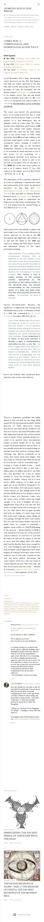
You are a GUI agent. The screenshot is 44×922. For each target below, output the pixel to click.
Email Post (7, 598)
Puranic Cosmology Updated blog (26, 719)
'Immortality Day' (22, 92)
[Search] (38, 3)
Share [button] (6, 595)
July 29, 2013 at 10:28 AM (31, 683)
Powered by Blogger (22, 914)
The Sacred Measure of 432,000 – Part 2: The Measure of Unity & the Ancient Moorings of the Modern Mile (21, 889)
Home (6, 27)
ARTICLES (29, 27)
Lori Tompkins (16, 683)
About (14, 27)
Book (20, 27)
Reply (13, 678)
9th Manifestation (33, 323)
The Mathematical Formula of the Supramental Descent (22, 191)
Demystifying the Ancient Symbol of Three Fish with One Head (21, 835)
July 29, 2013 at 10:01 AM (30, 625)
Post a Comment (15, 843)
